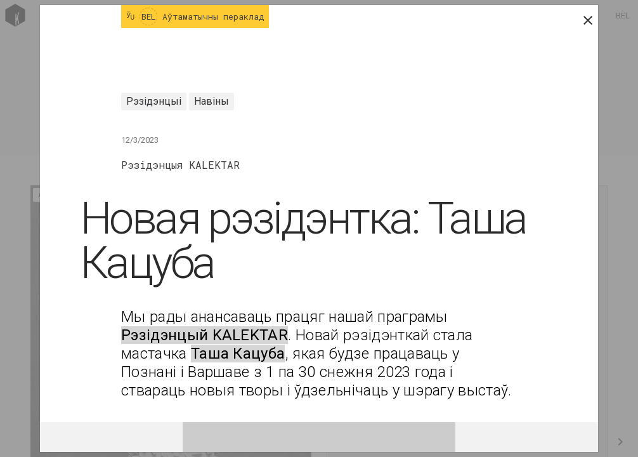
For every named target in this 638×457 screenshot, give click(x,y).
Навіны (211, 101)
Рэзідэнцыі (153, 101)
